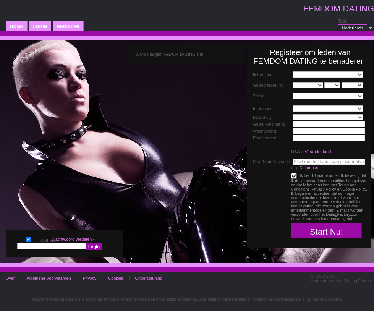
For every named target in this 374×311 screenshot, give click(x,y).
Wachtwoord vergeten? (73, 239)
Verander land (318, 151)
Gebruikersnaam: (269, 124)
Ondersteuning (148, 278)
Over (10, 278)
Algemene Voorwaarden (49, 278)
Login (40, 26)
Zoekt (258, 96)
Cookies (115, 278)
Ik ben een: (263, 74)
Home (16, 26)
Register (68, 26)
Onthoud (28, 238)
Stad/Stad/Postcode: (272, 161)
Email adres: (264, 138)
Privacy (90, 278)
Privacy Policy (324, 189)
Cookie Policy (354, 189)
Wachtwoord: (265, 131)
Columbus (308, 167)
